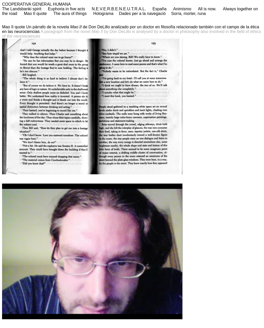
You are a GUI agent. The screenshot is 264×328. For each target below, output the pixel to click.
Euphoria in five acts (66, 9)
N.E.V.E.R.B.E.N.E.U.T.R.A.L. (119, 9)
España (160, 9)
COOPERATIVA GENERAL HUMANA (36, 4)
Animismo (182, 9)
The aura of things (70, 13)
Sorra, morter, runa (188, 13)
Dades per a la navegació (142, 13)
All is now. (207, 9)
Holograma (103, 13)
